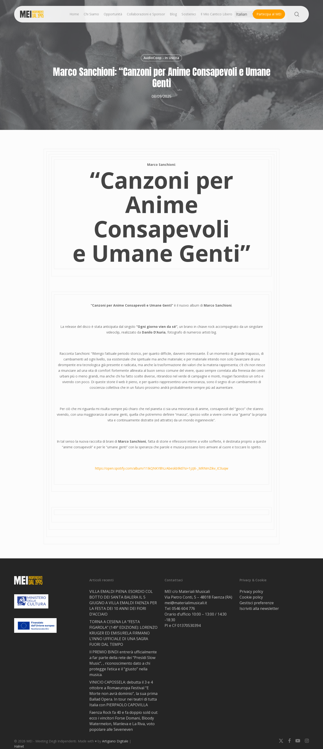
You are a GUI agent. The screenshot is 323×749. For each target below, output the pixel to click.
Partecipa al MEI (269, 14)
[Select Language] (245, 14)
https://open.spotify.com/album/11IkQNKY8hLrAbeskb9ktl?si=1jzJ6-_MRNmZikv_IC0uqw (161, 468)
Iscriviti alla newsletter (259, 608)
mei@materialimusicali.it (186, 602)
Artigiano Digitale (115, 741)
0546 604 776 (183, 608)
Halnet (19, 746)
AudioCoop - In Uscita (161, 58)
